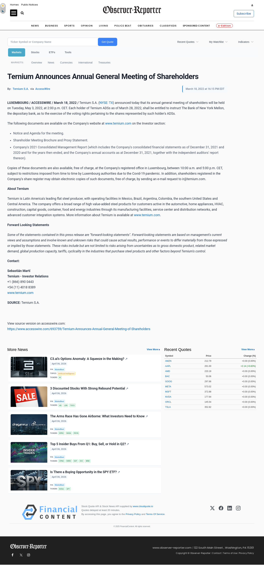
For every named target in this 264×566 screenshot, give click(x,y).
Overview (36, 62)
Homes (14, 4)
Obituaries (145, 25)
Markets (16, 52)
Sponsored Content (196, 25)
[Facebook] (221, 513)
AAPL (168, 366)
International (85, 62)
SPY (68, 490)
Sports (69, 25)
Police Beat (122, 25)
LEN (65, 406)
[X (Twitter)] (212, 513)
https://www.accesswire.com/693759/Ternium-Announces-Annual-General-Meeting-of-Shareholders (78, 329)
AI (60, 378)
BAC (167, 376)
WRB (88, 462)
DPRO (61, 434)
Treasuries (104, 62)
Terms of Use (230, 554)
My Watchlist (216, 41)
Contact (216, 554)
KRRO (69, 462)
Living (103, 25)
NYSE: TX (106, 103)
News (35, 25)
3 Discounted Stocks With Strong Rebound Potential (89, 388)
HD (60, 406)
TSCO (72, 406)
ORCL (168, 402)
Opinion (87, 25)
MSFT (168, 391)
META (168, 386)
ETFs (52, 52)
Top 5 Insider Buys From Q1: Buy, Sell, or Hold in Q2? (89, 445)
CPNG (61, 462)
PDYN (76, 434)
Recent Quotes (185, 41)
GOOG (168, 381)
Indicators (243, 41)
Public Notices (29, 4)
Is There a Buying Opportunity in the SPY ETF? (85, 473)
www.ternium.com (118, 123)
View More (152, 349)
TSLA (168, 407)
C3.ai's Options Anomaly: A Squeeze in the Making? (88, 359)
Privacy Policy (133, 515)
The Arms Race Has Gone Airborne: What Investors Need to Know (99, 417)
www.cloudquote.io (143, 507)
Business (51, 25)
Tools (68, 52)
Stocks (35, 52)
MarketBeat (59, 369)
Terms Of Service (155, 515)
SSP (75, 462)
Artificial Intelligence (66, 374)
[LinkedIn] (229, 513)
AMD (167, 371)
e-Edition (224, 25)
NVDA (69, 434)
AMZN (168, 361)
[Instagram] (238, 513)
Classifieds (168, 25)
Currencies (66, 62)
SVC (81, 462)
